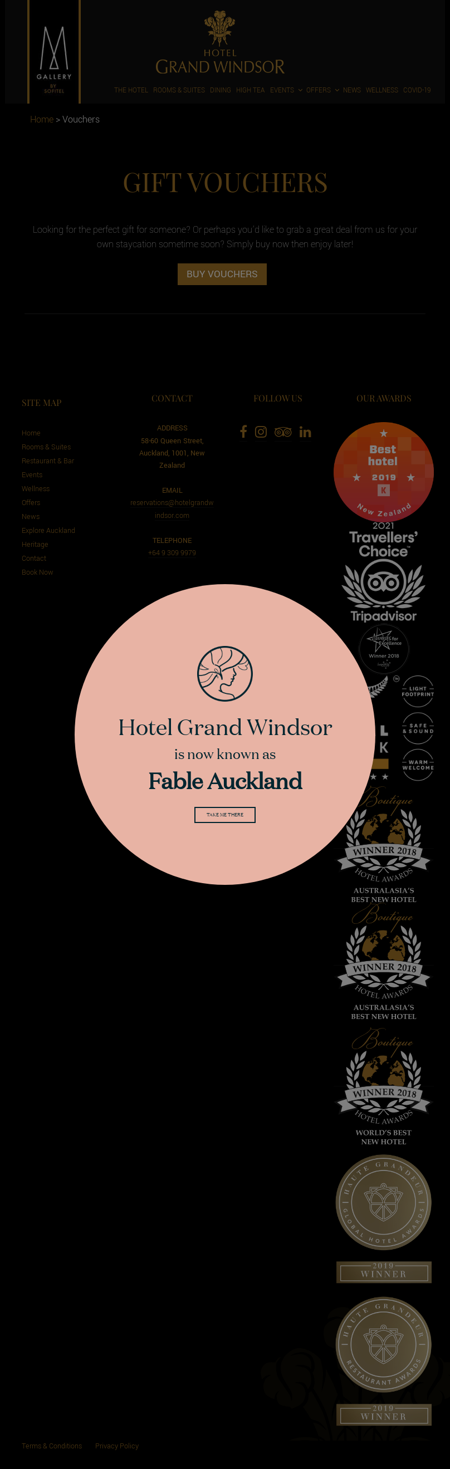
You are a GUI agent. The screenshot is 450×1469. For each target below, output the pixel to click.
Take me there (225, 817)
